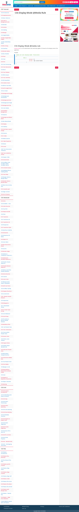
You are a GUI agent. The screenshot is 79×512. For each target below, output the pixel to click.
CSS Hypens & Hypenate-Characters (6, 378)
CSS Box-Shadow (5, 53)
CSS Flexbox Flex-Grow (6, 481)
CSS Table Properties (6, 141)
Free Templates (51, 5)
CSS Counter (4, 276)
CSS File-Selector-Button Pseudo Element (5, 320)
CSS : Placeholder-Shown (5, 306)
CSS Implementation (6, 15)
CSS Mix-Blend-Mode (6, 121)
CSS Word (3, 69)
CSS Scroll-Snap (4, 316)
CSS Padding (4, 30)
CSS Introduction (5, 12)
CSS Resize (3, 143)
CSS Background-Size (6, 100)
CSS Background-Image (6, 93)
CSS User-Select (4, 242)
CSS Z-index (4, 135)
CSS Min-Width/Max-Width (6, 42)
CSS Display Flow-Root (6, 291)
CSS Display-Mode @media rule (5, 346)
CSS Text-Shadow (5, 72)
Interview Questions (40, 5)
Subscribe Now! (69, 18)
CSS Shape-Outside (5, 211)
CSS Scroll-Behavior (5, 313)
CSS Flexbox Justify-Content (6, 464)
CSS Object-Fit (4, 239)
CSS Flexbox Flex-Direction (5, 456)
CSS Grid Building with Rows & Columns (6, 395)
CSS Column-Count (5, 82)
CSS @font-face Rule (6, 85)
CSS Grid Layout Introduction (5, 391)
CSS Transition (4, 216)
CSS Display (3, 124)
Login (71, 2)
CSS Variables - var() (6, 203)
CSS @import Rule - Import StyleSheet (5, 282)
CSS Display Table (5, 157)
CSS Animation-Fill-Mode (5, 236)
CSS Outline (4, 27)
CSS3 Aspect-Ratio (5, 343)
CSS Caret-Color (5, 279)
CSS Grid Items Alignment (4, 423)
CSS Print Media (5, 364)
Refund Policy (25, 506)
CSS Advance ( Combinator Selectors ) (6, 254)
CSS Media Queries (5, 138)
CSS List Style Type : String (6, 310)
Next (57, 9)
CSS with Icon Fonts (5, 285)
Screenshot (6, 506)
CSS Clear (3, 59)
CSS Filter (3, 214)
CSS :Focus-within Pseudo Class (5, 333)
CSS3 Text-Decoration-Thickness (6, 149)
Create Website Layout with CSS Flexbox (6, 502)
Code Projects (23, 5)
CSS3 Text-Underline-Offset (6, 153)
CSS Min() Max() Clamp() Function (5, 354)
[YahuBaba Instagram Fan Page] (68, 2)
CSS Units (3, 201)
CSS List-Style (4, 90)
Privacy (42, 506)
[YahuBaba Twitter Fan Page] (65, 2)
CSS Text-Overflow (5, 77)
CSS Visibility (4, 126)
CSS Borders (4, 24)
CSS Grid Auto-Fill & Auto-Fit (5, 431)
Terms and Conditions (64, 506)
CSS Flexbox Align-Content (5, 472)
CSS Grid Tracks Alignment (4, 427)
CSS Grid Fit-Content (6, 434)
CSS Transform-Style (6, 227)
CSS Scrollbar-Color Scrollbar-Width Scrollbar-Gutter (5, 164)
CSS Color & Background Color (5, 21)
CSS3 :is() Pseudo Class (6, 327)
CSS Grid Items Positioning (4, 402)
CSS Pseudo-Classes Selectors (5, 262)
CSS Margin (3, 32)
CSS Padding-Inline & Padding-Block (6, 171)
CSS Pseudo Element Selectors (6, 266)
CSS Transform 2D (5, 219)
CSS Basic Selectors (5, 18)
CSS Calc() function (5, 206)
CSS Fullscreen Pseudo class (6, 350)
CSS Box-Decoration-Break (6, 245)
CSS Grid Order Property (4, 438)
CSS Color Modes (5, 108)
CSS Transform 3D (5, 222)
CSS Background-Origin (6, 102)
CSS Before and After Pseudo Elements (6, 270)
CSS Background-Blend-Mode (6, 118)
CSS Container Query (6, 167)
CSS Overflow (4, 48)
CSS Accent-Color (5, 336)
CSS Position (4, 133)
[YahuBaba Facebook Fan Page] (67, 2)
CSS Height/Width (5, 35)
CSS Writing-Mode (5, 80)
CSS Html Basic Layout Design (6, 130)
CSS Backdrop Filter (5, 324)
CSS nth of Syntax (5, 194)
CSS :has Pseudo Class (6, 361)
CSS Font (3, 61)
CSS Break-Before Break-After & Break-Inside (6, 371)
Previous (16, 9)
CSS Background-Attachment (5, 96)
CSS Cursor (3, 146)
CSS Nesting (4, 384)
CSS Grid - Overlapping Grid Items (6, 444)
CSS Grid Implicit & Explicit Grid (5, 419)
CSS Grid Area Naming (6, 412)
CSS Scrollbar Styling (6, 288)
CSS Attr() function (5, 274)
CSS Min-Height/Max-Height (6, 38)
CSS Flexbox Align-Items (5, 468)
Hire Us (24, 508)
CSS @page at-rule (5, 367)
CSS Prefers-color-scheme (5, 339)
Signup (76, 2)
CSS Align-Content (5, 191)
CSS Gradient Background (4, 111)
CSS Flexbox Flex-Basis (6, 484)
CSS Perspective (4, 224)
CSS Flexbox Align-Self (6, 476)
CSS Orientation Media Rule (6, 358)
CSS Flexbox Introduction (4, 452)
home (15, 5)
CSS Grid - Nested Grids (6, 441)
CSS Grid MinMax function (5, 415)
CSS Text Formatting (6, 64)
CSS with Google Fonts (6, 88)
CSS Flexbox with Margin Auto (5, 490)
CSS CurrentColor (5, 293)
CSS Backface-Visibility (6, 230)
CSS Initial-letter (5, 159)
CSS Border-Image (5, 251)
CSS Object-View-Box (6, 381)
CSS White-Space (5, 75)
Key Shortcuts (61, 5)
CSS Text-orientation (6, 329)
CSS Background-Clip (6, 105)
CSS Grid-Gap (4, 398)
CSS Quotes (3, 248)
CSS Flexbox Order (5, 478)
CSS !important (4, 300)
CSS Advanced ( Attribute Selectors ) (6, 258)
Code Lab (30, 5)
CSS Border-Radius (5, 51)
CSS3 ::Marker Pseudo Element (6, 297)
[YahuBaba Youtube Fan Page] (63, 2)
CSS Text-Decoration (6, 67)
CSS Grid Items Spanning (4, 406)
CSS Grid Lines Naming (6, 409)
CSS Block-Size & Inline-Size (6, 185)
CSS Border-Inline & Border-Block (5, 181)
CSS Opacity (4, 114)
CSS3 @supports (5, 303)
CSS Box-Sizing (4, 45)
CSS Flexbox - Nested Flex (6, 494)
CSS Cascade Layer (5, 189)
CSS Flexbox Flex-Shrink (6, 486)
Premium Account (8, 508)
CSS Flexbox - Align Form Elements (5, 498)
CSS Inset (3, 375)
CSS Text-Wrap (4, 174)
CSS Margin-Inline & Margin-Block (5, 177)
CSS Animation (4, 232)
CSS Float (3, 56)
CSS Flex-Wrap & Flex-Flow (6, 460)
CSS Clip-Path (4, 209)
